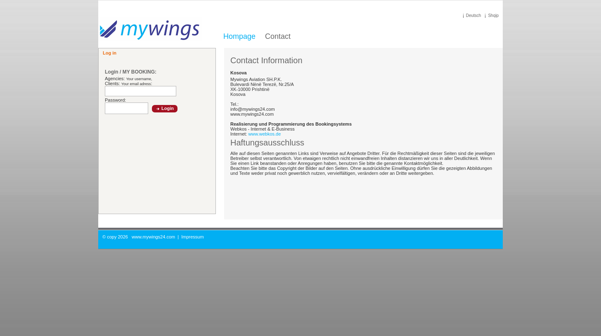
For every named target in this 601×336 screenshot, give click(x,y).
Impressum (192, 236)
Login (167, 108)
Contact (278, 36)
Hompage (239, 36)
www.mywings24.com (153, 236)
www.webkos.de (264, 133)
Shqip (493, 15)
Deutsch (473, 15)
